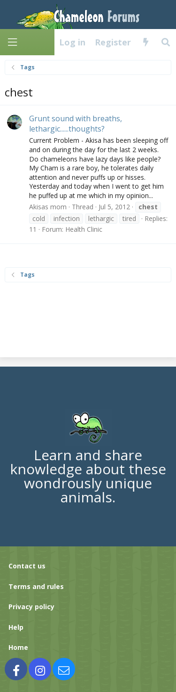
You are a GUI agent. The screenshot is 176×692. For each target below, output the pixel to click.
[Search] (166, 42)
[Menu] (12, 42)
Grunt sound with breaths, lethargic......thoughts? (75, 123)
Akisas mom (48, 206)
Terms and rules (36, 586)
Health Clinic (83, 229)
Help (15, 627)
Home (18, 647)
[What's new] (146, 42)
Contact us (27, 565)
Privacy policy (31, 606)
